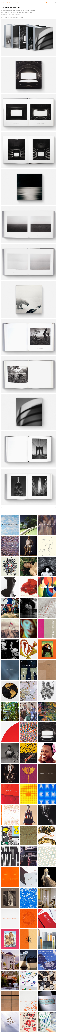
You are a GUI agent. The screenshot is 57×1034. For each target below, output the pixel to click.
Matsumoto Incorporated (9, 3)
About (54, 3)
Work (47, 3)
